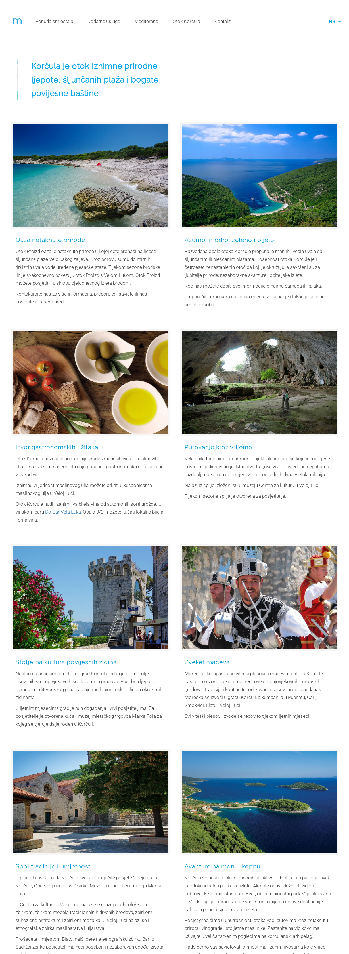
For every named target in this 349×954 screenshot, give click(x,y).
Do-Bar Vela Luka (63, 512)
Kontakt (222, 21)
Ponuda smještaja (54, 21)
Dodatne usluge (103, 21)
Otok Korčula (186, 21)
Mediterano (146, 21)
